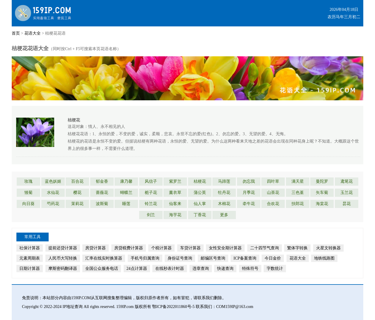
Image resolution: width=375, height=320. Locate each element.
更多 (224, 215)
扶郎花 (298, 204)
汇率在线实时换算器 (103, 258)
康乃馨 (126, 181)
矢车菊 (322, 192)
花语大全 (32, 33)
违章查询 (200, 268)
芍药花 (53, 204)
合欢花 (273, 204)
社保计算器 (29, 248)
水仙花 (53, 192)
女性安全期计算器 (225, 248)
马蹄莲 (224, 181)
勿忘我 (249, 181)
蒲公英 (200, 192)
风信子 (151, 181)
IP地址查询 (73, 306)
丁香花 (200, 215)
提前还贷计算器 (62, 248)
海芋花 (175, 215)
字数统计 (275, 268)
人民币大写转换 (62, 258)
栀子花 (151, 192)
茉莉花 (77, 204)
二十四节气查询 (264, 248)
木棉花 (224, 204)
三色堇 (298, 192)
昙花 (346, 204)
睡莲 (126, 204)
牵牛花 (249, 204)
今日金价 (273, 258)
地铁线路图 (324, 258)
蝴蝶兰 (126, 192)
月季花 (249, 192)
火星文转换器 (328, 248)
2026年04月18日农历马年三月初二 (344, 13)
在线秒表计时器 (169, 268)
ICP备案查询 (244, 258)
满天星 (298, 181)
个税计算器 (161, 248)
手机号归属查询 (145, 258)
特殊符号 (250, 268)
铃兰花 (151, 204)
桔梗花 (200, 181)
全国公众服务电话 (101, 268)
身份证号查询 (180, 258)
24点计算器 (137, 268)
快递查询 (225, 268)
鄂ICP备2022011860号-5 (173, 306)
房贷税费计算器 (128, 248)
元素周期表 (29, 258)
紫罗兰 (175, 181)
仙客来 (175, 204)
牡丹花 (224, 192)
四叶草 (273, 181)
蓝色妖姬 (53, 181)
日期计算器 (29, 268)
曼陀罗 (322, 181)
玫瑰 (28, 181)
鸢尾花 (346, 181)
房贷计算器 (95, 248)
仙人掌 (200, 204)
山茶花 (273, 192)
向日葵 (28, 204)
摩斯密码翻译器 (62, 268)
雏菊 (28, 192)
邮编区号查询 (213, 258)
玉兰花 (346, 192)
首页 (16, 33)
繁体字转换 (297, 248)
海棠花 (322, 204)
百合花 (77, 181)
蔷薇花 (102, 192)
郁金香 (102, 181)
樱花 (77, 192)
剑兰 (151, 215)
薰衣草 (175, 192)
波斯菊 (102, 204)
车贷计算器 (190, 248)
